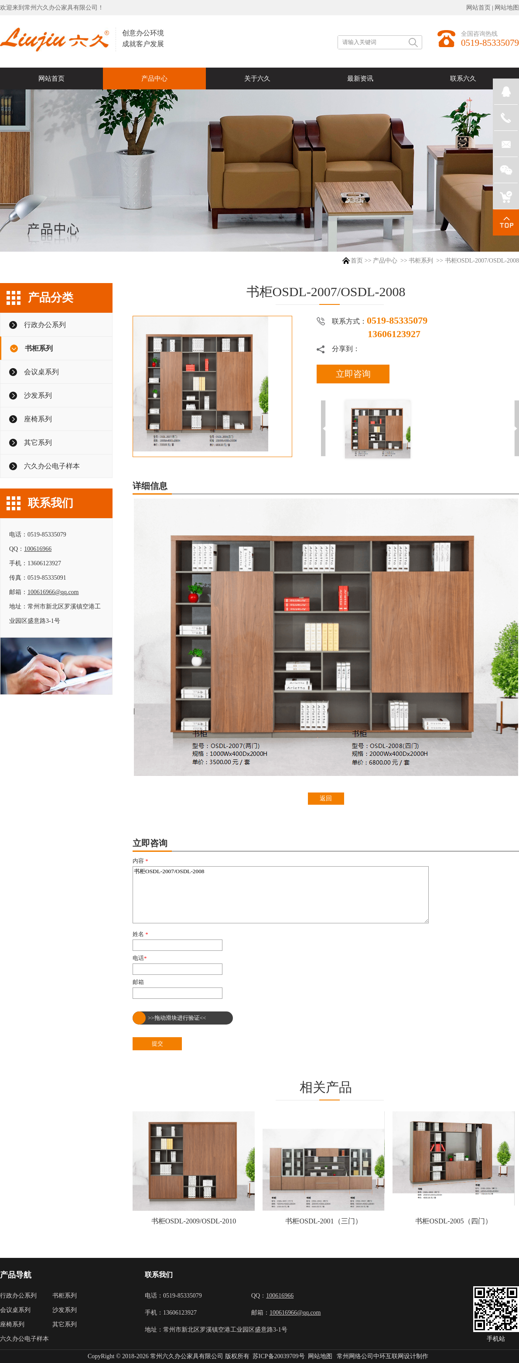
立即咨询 (353, 374)
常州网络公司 (355, 1356)
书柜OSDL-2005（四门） (453, 1221)
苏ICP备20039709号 (279, 1356)
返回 (326, 798)
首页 (357, 260)
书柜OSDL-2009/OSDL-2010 (193, 1221)
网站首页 (478, 7)
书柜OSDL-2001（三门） (323, 1221)
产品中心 (385, 260)
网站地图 (507, 7)
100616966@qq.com (53, 592)
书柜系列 (421, 260)
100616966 (37, 549)
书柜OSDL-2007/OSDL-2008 (281, 894)
